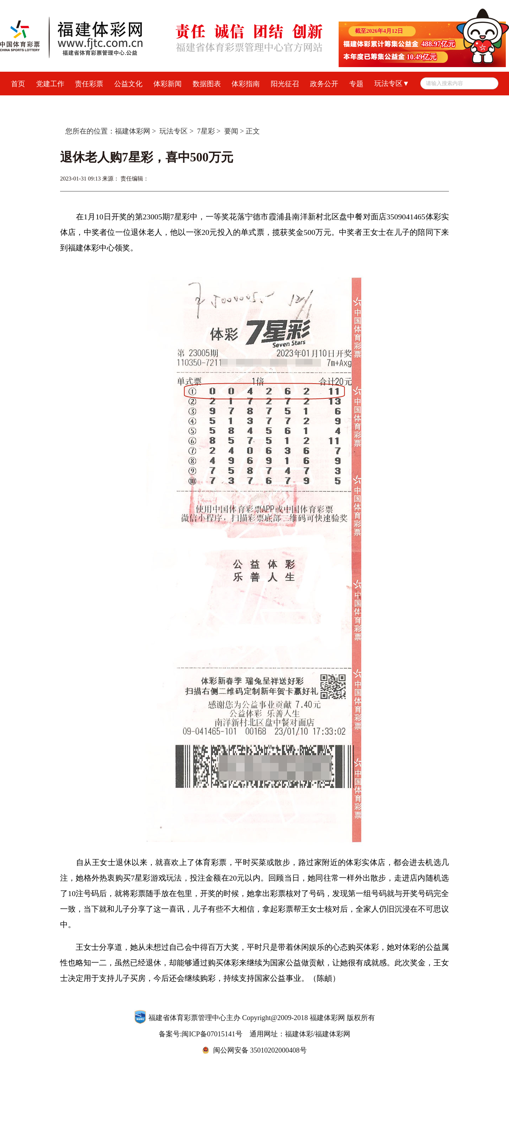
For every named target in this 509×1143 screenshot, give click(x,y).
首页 (18, 84)
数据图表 (207, 84)
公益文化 (128, 84)
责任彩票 (89, 84)
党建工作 (50, 84)
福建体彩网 (132, 131)
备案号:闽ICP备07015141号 (200, 1034)
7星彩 (206, 131)
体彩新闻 (167, 84)
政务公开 (324, 84)
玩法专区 (173, 131)
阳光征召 (285, 84)
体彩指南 (246, 84)
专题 (356, 84)
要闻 (231, 131)
